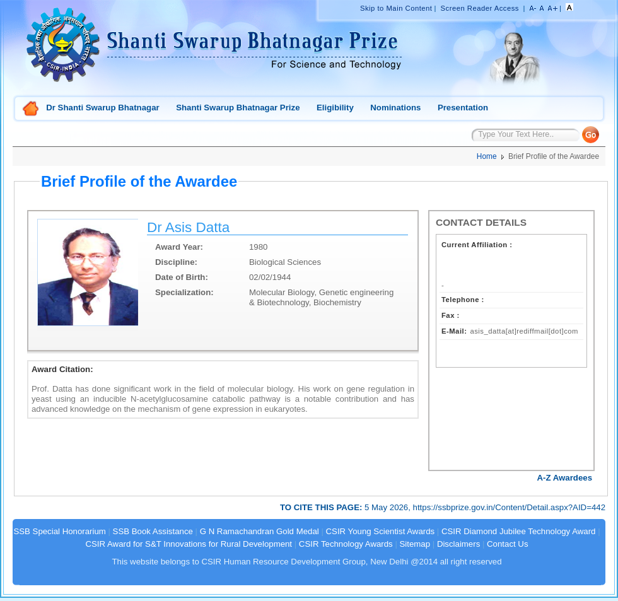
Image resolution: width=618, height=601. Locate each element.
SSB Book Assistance (153, 531)
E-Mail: (454, 331)
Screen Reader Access (480, 8)
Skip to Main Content (396, 8)
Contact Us (507, 544)
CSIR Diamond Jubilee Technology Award (519, 531)
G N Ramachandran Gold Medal (259, 531)
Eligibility (335, 107)
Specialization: (184, 292)
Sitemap (415, 544)
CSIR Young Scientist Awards (380, 531)
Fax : (450, 315)
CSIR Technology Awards (346, 544)
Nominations (395, 107)
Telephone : (462, 299)
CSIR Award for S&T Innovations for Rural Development (188, 544)
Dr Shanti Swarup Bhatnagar (102, 107)
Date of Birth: (181, 277)
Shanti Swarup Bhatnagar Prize (238, 107)
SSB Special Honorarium (59, 531)
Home (31, 109)
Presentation (463, 107)
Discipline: (176, 262)
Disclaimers (458, 544)
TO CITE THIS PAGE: (322, 507)
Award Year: (179, 247)
